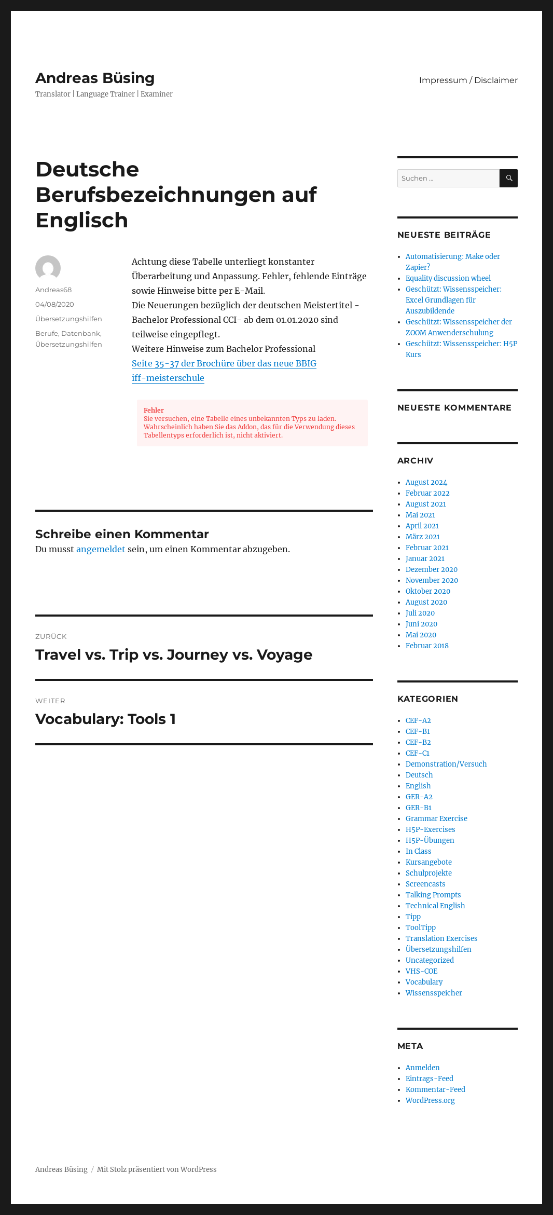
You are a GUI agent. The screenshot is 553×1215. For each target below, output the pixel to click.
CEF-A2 (418, 720)
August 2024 (426, 482)
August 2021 (426, 504)
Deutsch (419, 775)
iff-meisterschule (168, 378)
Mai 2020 (421, 635)
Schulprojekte (429, 873)
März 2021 (423, 537)
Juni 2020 (421, 624)
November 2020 (432, 580)
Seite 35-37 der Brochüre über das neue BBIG (224, 363)
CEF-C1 (418, 753)
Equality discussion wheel (448, 278)
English (418, 786)
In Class (419, 851)
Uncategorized (430, 960)
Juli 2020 (420, 613)
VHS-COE (421, 971)
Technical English (435, 906)
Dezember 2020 (432, 569)
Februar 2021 (427, 547)
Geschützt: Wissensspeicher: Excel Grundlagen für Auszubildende (454, 300)
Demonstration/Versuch (446, 764)
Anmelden (423, 1067)
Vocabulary (424, 982)
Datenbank (80, 333)
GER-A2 (419, 797)
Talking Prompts (433, 895)
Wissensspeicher (434, 993)
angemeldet (101, 549)
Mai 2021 (420, 515)
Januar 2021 (425, 558)
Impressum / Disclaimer (468, 80)
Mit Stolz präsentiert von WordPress (157, 1169)
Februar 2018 (427, 645)
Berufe (46, 333)
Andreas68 (53, 289)
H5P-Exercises (430, 829)
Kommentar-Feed (435, 1089)
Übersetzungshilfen (68, 319)
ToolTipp (421, 927)
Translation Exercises (442, 938)
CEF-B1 (418, 731)
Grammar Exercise (436, 818)
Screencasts (426, 884)
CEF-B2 (418, 742)
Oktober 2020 (428, 591)
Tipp (413, 916)
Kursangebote (429, 862)
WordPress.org (430, 1100)
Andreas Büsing (95, 78)
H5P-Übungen (430, 840)
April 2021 (422, 526)
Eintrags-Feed (429, 1078)
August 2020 (426, 602)
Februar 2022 (428, 493)
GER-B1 (419, 807)
